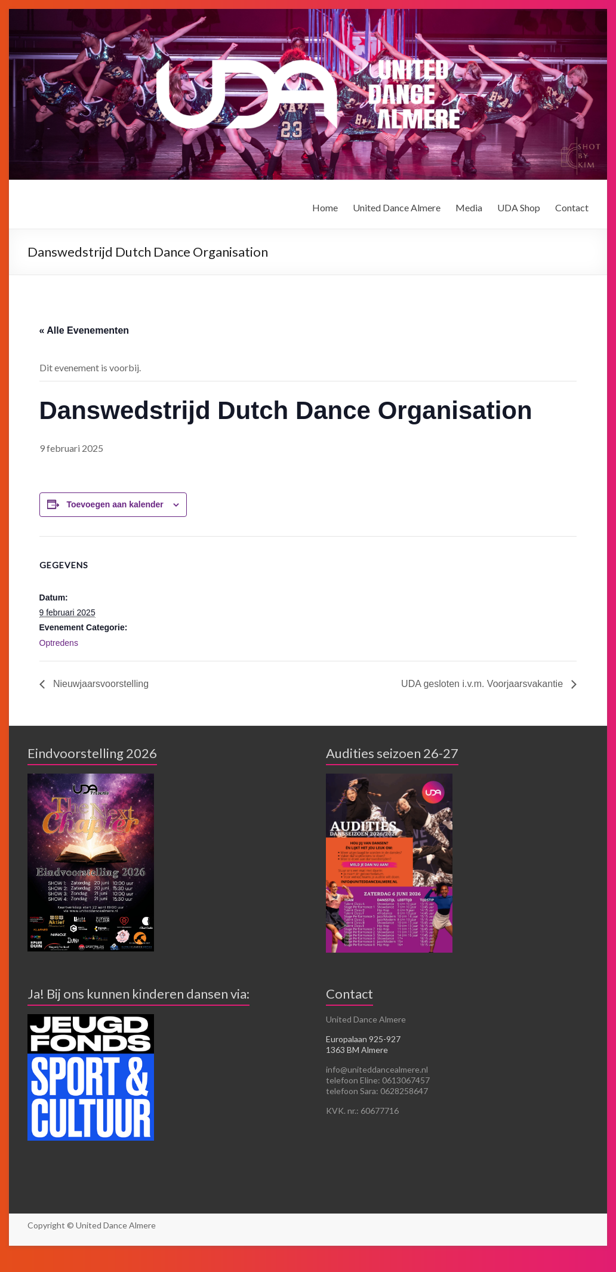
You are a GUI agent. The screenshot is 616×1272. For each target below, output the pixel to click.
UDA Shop (518, 207)
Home (325, 207)
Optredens (58, 643)
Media (468, 207)
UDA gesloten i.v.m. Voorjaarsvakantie (483, 684)
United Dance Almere (397, 207)
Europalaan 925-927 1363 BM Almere (363, 1044)
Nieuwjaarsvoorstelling (100, 684)
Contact (572, 207)
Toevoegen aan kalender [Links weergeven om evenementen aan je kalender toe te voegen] (114, 504)
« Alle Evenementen (84, 330)
